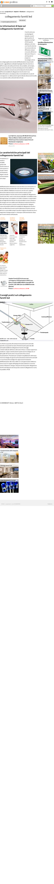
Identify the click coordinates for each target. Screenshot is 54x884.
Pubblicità (50, 504)
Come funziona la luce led (7, 480)
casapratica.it (9, 11)
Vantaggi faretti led (6, 465)
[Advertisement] (13, 45)
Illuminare (22, 11)
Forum (33, 5)
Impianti (16, 11)
